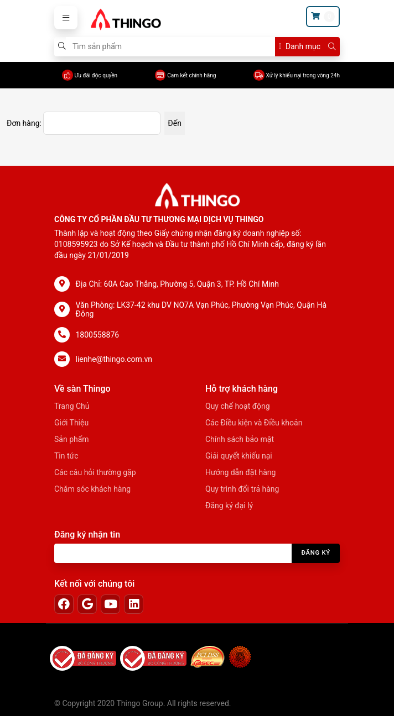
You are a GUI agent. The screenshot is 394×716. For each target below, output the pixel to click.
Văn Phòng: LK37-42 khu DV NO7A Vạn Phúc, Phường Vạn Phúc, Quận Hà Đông (201, 309)
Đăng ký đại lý (229, 505)
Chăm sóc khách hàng (92, 489)
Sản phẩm (71, 439)
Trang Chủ (72, 406)
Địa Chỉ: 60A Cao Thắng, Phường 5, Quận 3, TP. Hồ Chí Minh (177, 284)
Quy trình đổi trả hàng (242, 489)
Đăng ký (315, 552)
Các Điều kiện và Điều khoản (253, 422)
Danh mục (299, 46)
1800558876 (98, 334)
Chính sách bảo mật (239, 439)
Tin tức (66, 455)
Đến (175, 123)
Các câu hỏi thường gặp (95, 472)
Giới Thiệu (71, 422)
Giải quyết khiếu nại (238, 455)
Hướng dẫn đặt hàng (240, 472)
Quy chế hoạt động (237, 406)
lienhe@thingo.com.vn (114, 359)
